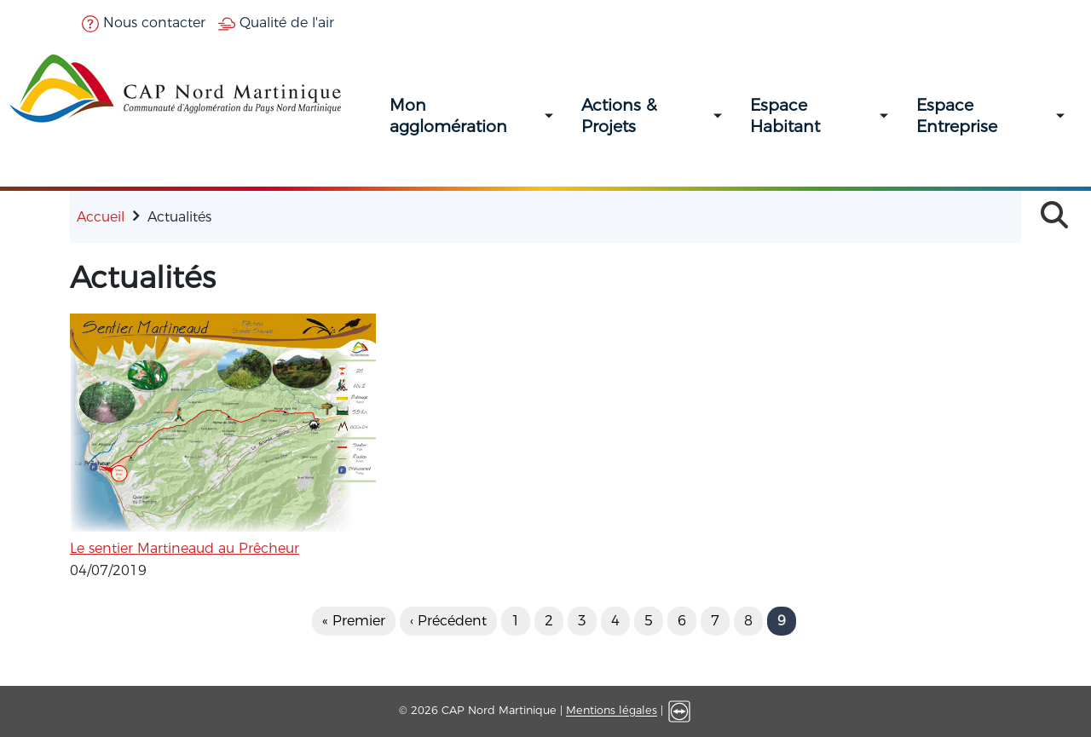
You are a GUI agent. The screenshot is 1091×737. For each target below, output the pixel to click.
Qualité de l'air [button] (276, 22)
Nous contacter (143, 22)
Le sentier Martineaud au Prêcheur (184, 548)
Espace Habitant (785, 116)
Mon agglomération (448, 116)
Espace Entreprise (956, 116)
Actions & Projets (618, 116)
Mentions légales (611, 711)
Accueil (100, 217)
